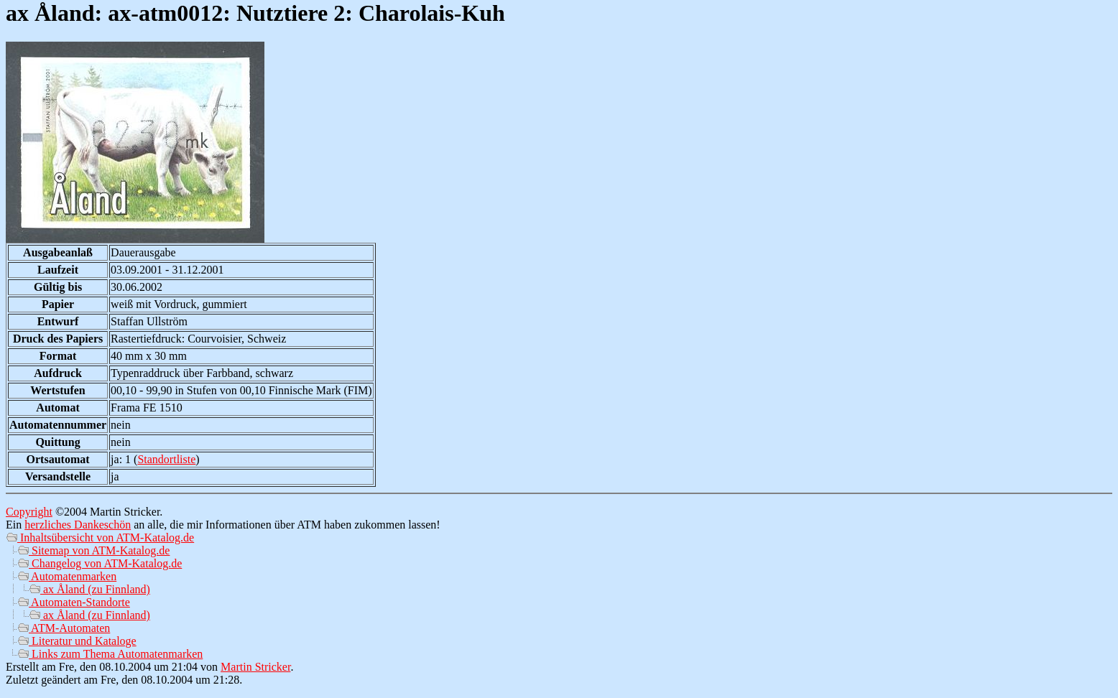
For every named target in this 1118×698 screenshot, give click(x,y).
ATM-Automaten (63, 628)
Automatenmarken (66, 576)
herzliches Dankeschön (77, 524)
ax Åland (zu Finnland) (89, 589)
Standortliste (166, 459)
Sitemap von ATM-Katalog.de (93, 550)
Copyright (29, 512)
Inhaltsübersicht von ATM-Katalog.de (100, 537)
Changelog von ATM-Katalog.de (99, 563)
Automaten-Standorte (73, 602)
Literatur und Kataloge (77, 641)
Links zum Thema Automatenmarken (110, 654)
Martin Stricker (255, 667)
